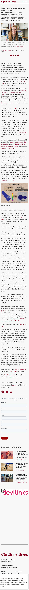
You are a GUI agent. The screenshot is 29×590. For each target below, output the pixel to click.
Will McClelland (19, 46)
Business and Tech (6, 573)
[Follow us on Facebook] (6, 391)
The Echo (3, 6)
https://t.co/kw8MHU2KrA (19, 319)
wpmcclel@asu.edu (21, 369)
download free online (7, 148)
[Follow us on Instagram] (11, 391)
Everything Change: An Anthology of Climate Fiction (14, 92)
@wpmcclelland (13, 371)
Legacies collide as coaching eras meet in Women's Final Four (22, 465)
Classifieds (19, 571)
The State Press (9, 375)
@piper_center (6, 311)
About (17, 573)
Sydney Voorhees (22, 482)
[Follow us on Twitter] (2, 391)
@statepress (9, 377)
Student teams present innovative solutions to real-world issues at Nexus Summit (22, 477)
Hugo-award (13, 108)
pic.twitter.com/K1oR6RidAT (10, 321)
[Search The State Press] (23, 2)
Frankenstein (22, 132)
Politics (3, 571)
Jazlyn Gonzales (21, 460)
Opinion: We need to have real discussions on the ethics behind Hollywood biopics (22, 454)
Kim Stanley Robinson (8, 103)
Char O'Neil (20, 470)
